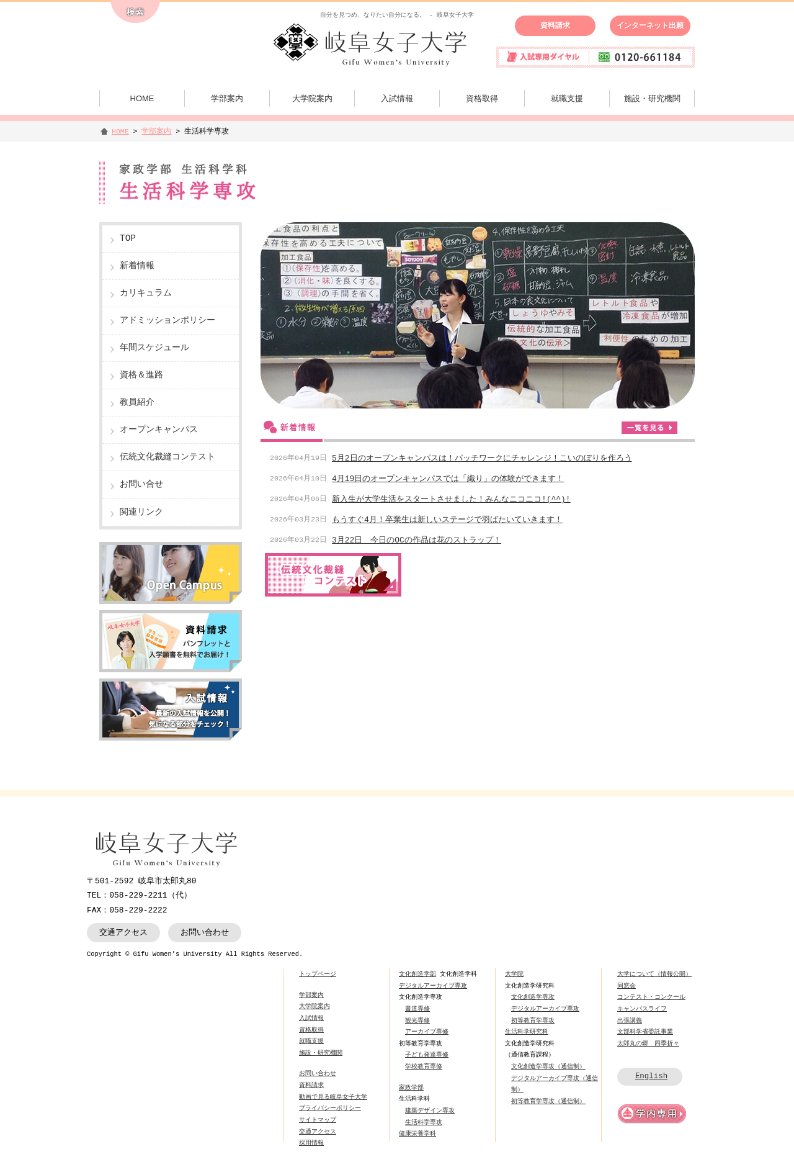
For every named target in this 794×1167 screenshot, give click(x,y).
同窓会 (626, 985)
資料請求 (555, 25)
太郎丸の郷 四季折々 (648, 1043)
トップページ (317, 974)
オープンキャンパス (159, 430)
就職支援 (567, 98)
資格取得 (482, 98)
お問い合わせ (205, 932)
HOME (142, 98)
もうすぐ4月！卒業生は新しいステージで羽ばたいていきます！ (447, 519)
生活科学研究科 (526, 1031)
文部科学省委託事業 (645, 1031)
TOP (128, 239)
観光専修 (417, 1020)
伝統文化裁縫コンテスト (167, 457)
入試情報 (397, 98)
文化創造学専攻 (533, 997)
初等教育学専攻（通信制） (548, 1101)
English (651, 1076)
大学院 (514, 974)
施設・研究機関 (652, 98)
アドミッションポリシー (167, 321)
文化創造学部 (417, 974)
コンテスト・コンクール (651, 997)
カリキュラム (146, 293)
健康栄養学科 (417, 1133)
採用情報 (311, 1142)
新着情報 (137, 266)
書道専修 (417, 1008)
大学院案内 (312, 98)
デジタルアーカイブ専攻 (433, 985)
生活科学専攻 (423, 1122)
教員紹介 (137, 402)
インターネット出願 (650, 25)
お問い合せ (141, 484)
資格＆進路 (141, 375)
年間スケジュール (154, 348)
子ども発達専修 (426, 1054)
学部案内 (227, 98)
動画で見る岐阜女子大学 (333, 1097)
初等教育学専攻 (533, 1020)
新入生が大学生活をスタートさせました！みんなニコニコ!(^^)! (451, 499)
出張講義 (629, 1020)
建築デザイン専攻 (430, 1110)
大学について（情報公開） (654, 974)
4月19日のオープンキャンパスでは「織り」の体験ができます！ (448, 478)
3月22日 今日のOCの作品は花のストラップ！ (416, 540)
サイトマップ (317, 1119)
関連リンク (141, 512)
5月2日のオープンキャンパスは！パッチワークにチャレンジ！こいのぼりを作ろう (482, 458)
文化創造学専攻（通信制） (548, 1066)
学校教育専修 (423, 1066)
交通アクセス (123, 932)
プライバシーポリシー (330, 1108)
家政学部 (411, 1087)
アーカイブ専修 (426, 1031)
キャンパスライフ (642, 1008)
